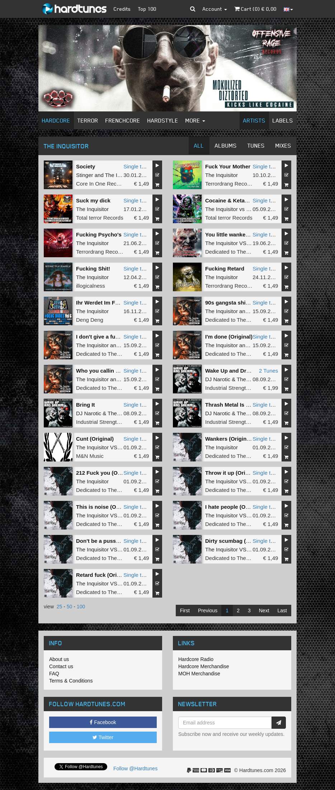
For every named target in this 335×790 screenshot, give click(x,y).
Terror (87, 120)
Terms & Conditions (71, 681)
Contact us (61, 666)
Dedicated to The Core (232, 252)
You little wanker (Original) (239, 234)
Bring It (85, 405)
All (199, 145)
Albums (226, 145)
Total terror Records (99, 218)
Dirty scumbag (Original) (236, 541)
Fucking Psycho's (99, 234)
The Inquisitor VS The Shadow (241, 481)
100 (81, 606)
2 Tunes (268, 371)
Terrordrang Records (230, 184)
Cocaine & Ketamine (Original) (244, 200)
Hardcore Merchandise (203, 666)
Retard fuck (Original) (103, 575)
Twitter (103, 737)
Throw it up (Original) (232, 473)
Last (282, 610)
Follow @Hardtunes (135, 768)
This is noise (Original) (105, 507)
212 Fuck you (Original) (106, 473)
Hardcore (56, 120)
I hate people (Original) (234, 507)
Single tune (136, 166)
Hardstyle (162, 120)
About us (59, 659)
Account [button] (215, 9)
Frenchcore (122, 120)
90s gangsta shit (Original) (239, 303)
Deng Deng (89, 320)
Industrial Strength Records (237, 388)
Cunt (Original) (95, 439)
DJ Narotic (217, 379)
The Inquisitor (121, 175)
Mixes (283, 145)
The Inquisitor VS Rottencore (239, 243)
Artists (254, 120)
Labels (283, 120)
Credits (122, 9)
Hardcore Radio (195, 659)
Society (85, 166)
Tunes (256, 145)
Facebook (103, 722)
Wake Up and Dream (231, 371)
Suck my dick (93, 200)
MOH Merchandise (199, 673)
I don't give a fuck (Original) (111, 337)
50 (69, 606)
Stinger (84, 175)
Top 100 (147, 9)
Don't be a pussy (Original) (110, 541)
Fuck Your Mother (227, 166)
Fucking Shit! (93, 268)
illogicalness (90, 286)
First (185, 610)
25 (59, 606)
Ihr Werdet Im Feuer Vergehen (114, 303)
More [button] (195, 120)
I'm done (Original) (229, 337)
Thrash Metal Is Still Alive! (238, 405)
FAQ (54, 673)
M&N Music (90, 456)
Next (264, 610)
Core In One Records (101, 184)
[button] (193, 9)
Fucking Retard (224, 268)
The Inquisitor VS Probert (106, 447)
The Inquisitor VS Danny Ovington (116, 583)
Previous (207, 610)
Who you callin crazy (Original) (115, 371)
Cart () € (255, 9)
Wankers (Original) (229, 439)
